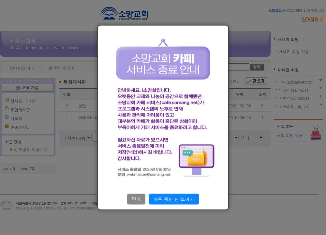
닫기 (136, 199)
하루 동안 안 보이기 (173, 199)
